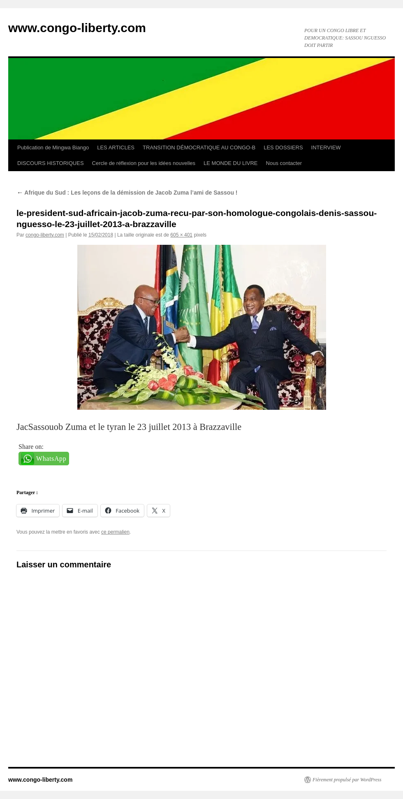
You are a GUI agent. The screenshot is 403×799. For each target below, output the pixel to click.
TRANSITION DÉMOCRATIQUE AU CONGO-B (199, 147)
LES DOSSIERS (283, 147)
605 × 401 (181, 235)
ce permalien (115, 532)
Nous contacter (284, 163)
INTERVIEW (326, 147)
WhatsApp (51, 458)
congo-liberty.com (44, 235)
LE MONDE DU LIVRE (230, 163)
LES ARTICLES (115, 147)
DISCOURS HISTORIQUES (50, 163)
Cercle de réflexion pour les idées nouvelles (143, 163)
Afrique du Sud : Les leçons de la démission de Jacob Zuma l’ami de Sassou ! (127, 192)
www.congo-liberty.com (77, 28)
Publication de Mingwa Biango (53, 147)
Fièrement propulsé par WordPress (347, 780)
